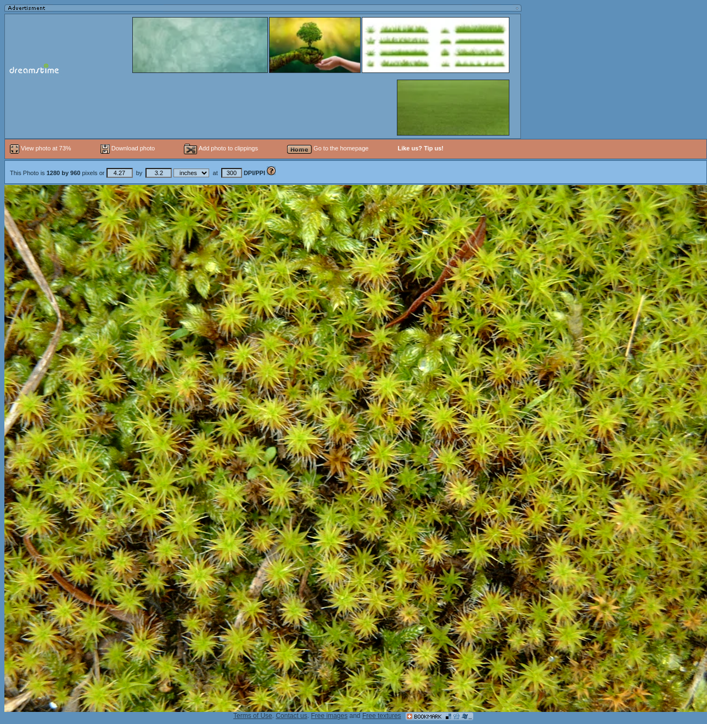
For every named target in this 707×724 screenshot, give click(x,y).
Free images (329, 716)
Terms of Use (252, 716)
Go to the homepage (327, 148)
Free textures (381, 716)
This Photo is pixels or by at (138, 173)
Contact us (291, 716)
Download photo (127, 148)
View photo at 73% (41, 148)
